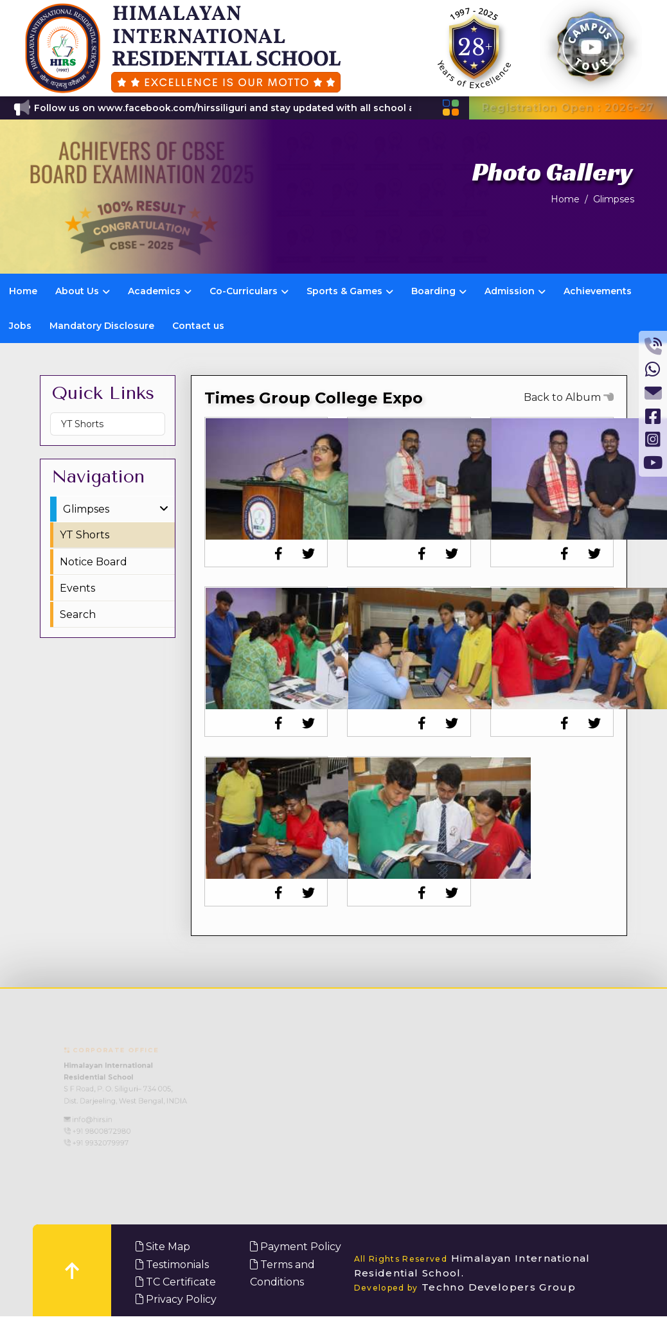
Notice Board (93, 562)
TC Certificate (176, 1282)
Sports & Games (350, 291)
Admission (515, 291)
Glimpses (613, 199)
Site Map (163, 1246)
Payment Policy (295, 1246)
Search (78, 614)
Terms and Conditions (282, 1273)
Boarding (439, 291)
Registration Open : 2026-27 (568, 108)
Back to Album (569, 397)
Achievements (598, 291)
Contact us (198, 325)
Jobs (20, 325)
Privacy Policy (176, 1299)
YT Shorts (82, 424)
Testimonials (172, 1264)
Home (565, 199)
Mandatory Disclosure (101, 325)
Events (77, 588)
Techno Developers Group (465, 1287)
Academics (159, 291)
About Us (82, 291)
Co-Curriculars (249, 291)
